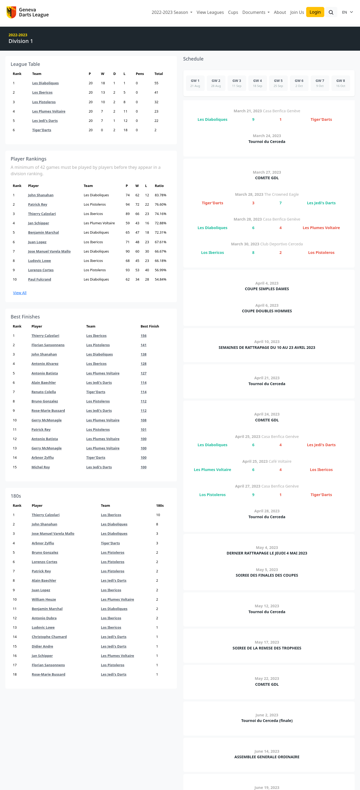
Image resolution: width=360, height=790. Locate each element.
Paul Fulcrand (39, 279)
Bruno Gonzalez (44, 401)
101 (144, 429)
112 (144, 401)
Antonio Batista (44, 373)
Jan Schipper (38, 223)
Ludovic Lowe (39, 260)
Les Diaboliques (45, 83)
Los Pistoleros (44, 101)
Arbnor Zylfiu (42, 457)
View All (19, 292)
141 (144, 344)
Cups (233, 12)
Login (315, 12)
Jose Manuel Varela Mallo (49, 251)
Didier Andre (42, 646)
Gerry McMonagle (46, 420)
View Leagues (210, 12)
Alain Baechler (43, 382)
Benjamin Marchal (43, 232)
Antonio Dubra (44, 618)
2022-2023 (18, 34)
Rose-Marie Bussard (48, 410)
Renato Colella (43, 391)
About (280, 12)
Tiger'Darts (41, 129)
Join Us (297, 12)
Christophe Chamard (49, 636)
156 (144, 335)
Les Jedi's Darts (45, 120)
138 (144, 354)
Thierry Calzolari (42, 213)
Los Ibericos (42, 92)
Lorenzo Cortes (41, 270)
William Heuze (44, 599)
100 (144, 438)
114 (144, 382)
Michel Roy (40, 467)
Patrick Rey (37, 204)
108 (144, 420)
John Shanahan (41, 195)
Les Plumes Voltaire (49, 111)
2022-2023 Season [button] (170, 12)
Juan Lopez (37, 242)
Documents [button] (254, 12)
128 (144, 363)
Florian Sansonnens (47, 344)
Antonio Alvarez (44, 363)
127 (144, 373)
